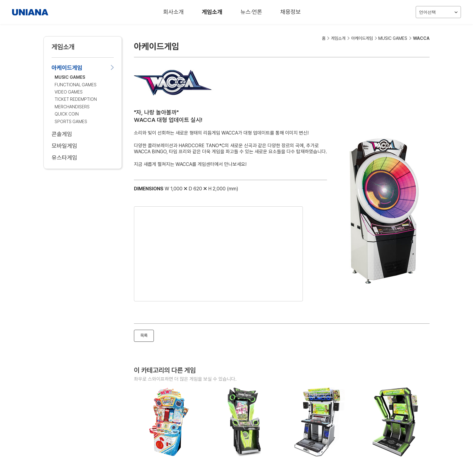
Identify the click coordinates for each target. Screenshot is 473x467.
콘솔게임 (83, 134)
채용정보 (290, 11)
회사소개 (173, 11)
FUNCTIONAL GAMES (76, 84)
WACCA (421, 38)
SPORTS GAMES (71, 121)
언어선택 (438, 12)
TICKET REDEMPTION (76, 99)
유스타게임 (83, 157)
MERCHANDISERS (72, 106)
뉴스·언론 (251, 11)
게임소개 (212, 11)
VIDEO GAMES (69, 91)
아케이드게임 (83, 67)
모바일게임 (83, 145)
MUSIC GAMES (70, 77)
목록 (144, 335)
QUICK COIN (67, 113)
